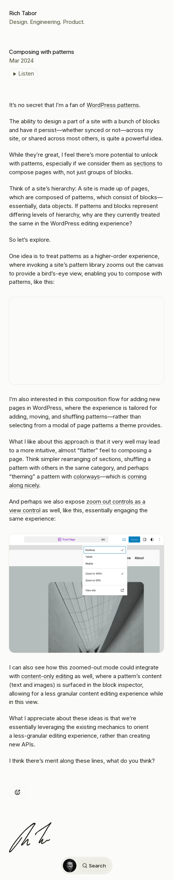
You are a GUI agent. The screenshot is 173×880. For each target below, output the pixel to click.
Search (94, 866)
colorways (86, 476)
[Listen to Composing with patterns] (23, 74)
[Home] (69, 865)
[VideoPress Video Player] (86, 340)
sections (145, 163)
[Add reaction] (17, 792)
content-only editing (47, 676)
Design (18, 22)
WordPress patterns (113, 105)
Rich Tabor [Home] (23, 13)
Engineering (45, 22)
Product (73, 22)
